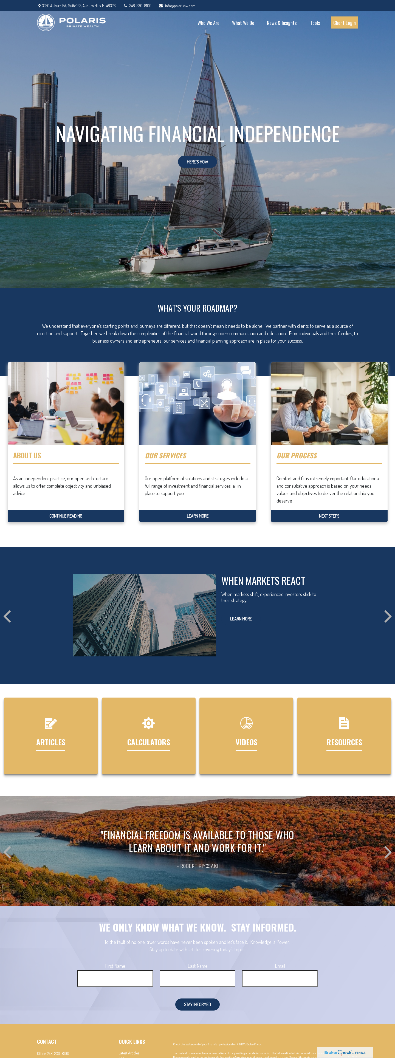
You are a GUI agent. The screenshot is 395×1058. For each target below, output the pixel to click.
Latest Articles (129, 1053)
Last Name (198, 966)
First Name (115, 966)
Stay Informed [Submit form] (197, 1004)
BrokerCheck (253, 1044)
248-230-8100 (137, 5)
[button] (208, 22)
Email (280, 966)
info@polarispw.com (176, 5)
